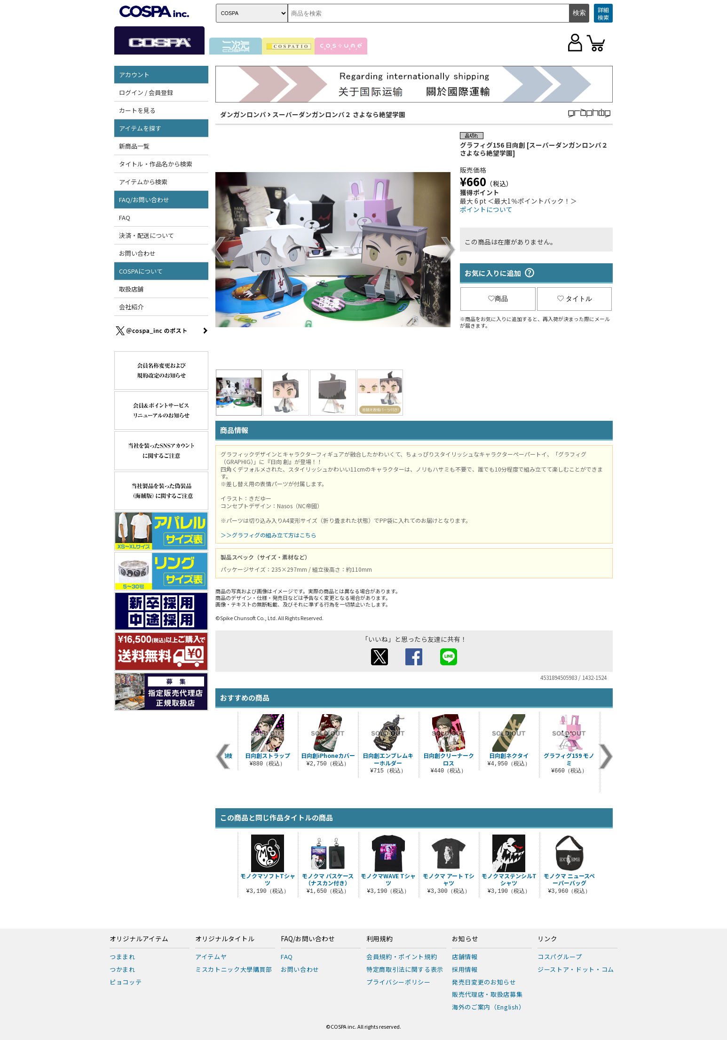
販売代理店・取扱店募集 (487, 994)
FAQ (124, 217)
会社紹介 (131, 306)
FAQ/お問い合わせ (144, 199)
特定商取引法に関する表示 (404, 969)
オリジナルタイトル (224, 939)
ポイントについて (486, 209)
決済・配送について (146, 235)
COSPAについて (141, 271)
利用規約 (379, 939)
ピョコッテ (126, 981)
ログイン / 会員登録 (146, 92)
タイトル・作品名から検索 (155, 163)
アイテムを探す (140, 128)
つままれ (122, 956)
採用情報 (465, 969)
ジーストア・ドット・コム (575, 969)
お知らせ (465, 939)
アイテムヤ (211, 956)
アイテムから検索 (143, 181)
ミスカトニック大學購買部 (233, 969)
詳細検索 (603, 13)
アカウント (134, 74)
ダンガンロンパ (243, 114)
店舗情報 (465, 956)
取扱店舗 (131, 288)
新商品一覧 (134, 146)
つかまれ (122, 969)
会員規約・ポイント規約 (401, 956)
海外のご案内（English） (488, 1006)
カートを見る (137, 110)
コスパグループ (559, 956)
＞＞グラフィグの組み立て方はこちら (268, 535)
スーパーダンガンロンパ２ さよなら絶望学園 (338, 114)
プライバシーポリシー (398, 981)
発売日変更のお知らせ (484, 981)
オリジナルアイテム (139, 939)
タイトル (574, 298)
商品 (498, 298)
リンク (547, 939)
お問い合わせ (137, 253)
